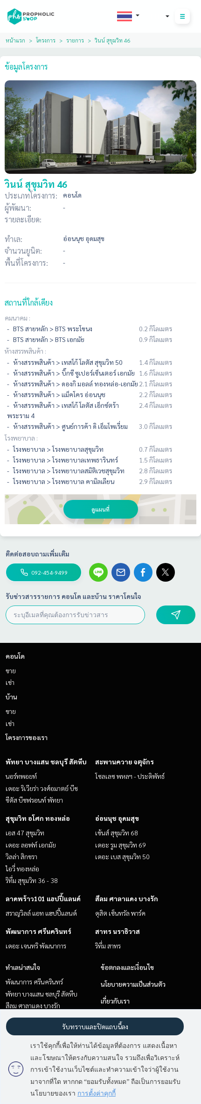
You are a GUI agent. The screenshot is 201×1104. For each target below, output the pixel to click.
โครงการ (45, 40)
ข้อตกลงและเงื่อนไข (127, 967)
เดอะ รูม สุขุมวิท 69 (120, 844)
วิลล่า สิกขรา (21, 856)
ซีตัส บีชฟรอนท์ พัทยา (34, 800)
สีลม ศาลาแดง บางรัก (126, 898)
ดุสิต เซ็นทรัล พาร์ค (120, 913)
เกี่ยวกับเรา (115, 1001)
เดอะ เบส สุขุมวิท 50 (122, 856)
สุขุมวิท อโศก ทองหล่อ (38, 818)
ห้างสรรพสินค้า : (25, 351)
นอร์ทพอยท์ (21, 776)
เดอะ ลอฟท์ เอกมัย (31, 844)
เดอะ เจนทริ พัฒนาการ (36, 945)
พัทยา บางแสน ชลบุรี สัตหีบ (46, 761)
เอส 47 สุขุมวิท (25, 832)
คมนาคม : (17, 317)
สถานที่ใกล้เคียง (29, 302)
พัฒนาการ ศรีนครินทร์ (38, 931)
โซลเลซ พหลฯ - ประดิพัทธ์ (130, 776)
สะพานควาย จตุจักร (124, 761)
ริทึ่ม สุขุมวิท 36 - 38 (32, 880)
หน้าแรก (15, 40)
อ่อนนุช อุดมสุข (117, 818)
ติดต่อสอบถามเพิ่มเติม (37, 553)
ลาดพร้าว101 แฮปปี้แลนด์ (43, 898)
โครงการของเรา (27, 737)
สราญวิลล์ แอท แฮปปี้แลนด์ (41, 913)
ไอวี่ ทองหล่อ (22, 868)
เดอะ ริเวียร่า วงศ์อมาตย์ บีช (42, 788)
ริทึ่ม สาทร (108, 945)
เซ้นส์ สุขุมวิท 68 (116, 832)
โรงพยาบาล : (21, 438)
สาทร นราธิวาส (117, 931)
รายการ (75, 40)
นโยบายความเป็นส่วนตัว (133, 984)
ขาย (11, 670)
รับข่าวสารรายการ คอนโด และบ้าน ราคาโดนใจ (73, 596)
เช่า (10, 682)
